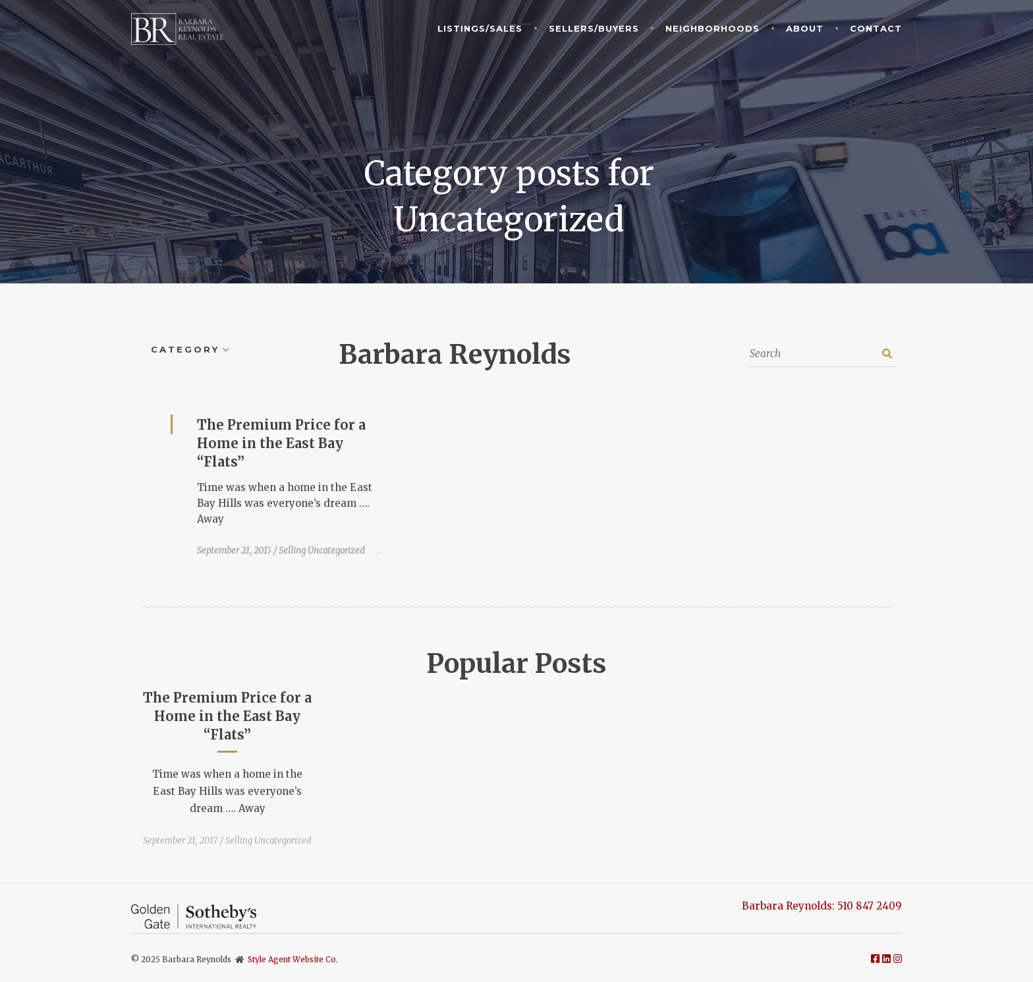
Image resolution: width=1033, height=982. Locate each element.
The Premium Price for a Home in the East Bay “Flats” (281, 443)
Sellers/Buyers (594, 28)
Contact (876, 28)
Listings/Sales (479, 28)
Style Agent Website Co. (293, 959)
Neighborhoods (712, 28)
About (805, 28)
